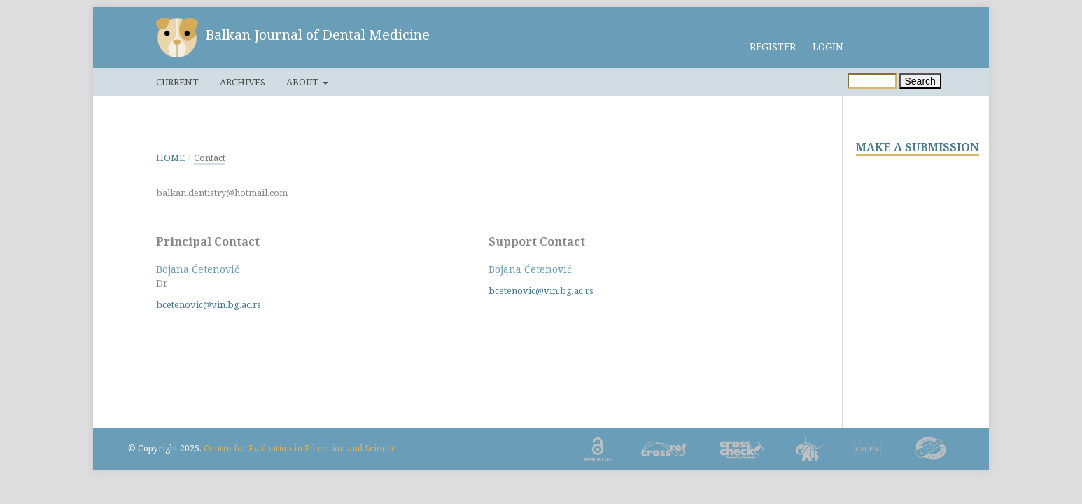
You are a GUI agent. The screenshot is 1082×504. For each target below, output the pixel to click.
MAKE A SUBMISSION (917, 147)
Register (773, 46)
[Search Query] (872, 81)
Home (170, 157)
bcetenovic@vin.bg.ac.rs (208, 304)
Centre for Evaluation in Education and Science (300, 448)
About (303, 82)
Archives (242, 82)
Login (828, 46)
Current (177, 82)
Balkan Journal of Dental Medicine (317, 34)
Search (920, 81)
